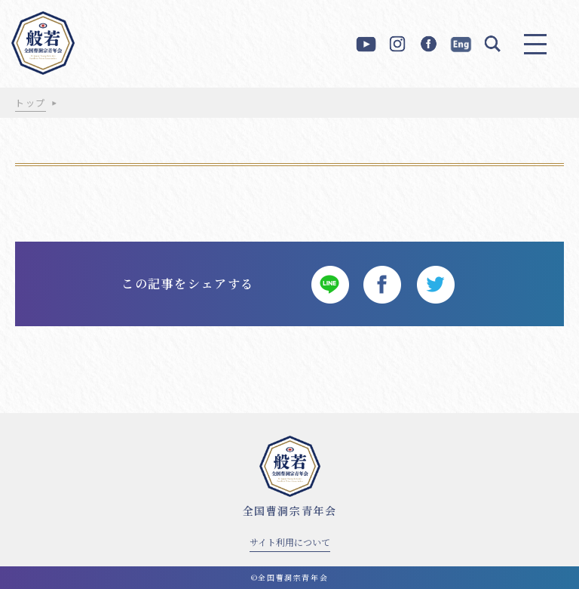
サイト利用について (290, 541)
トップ (30, 102)
